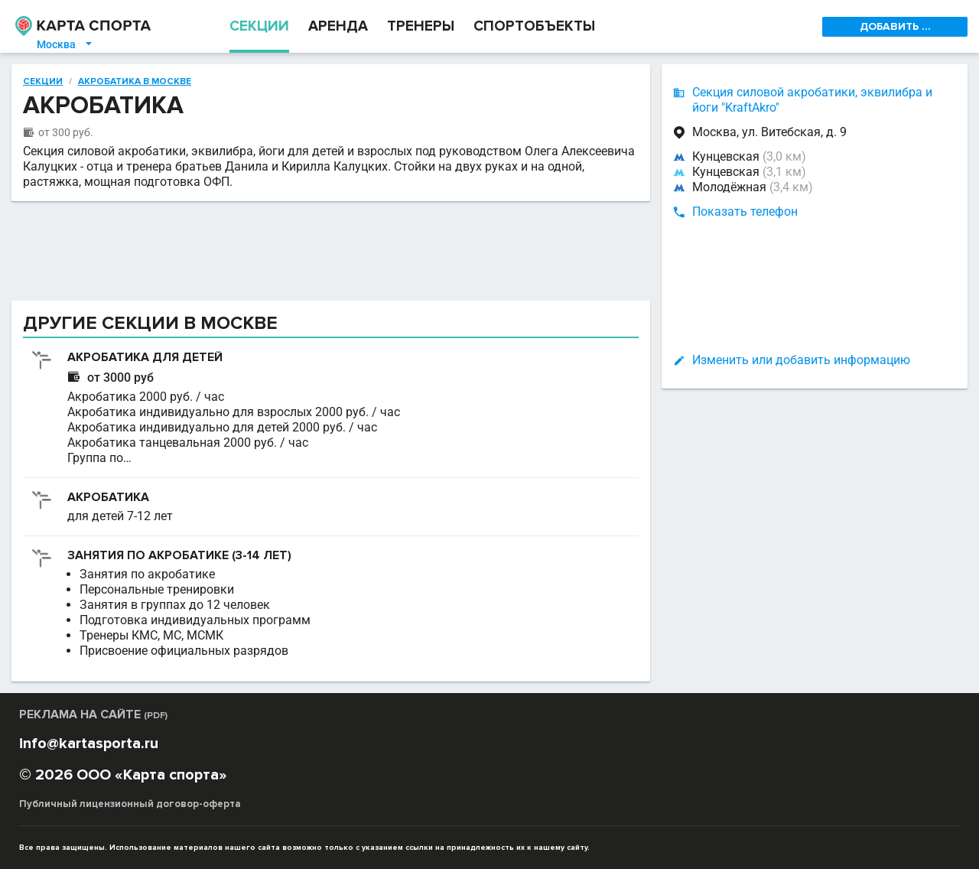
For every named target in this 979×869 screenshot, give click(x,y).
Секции (43, 82)
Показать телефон (745, 211)
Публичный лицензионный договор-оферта (130, 804)
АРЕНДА (338, 26)
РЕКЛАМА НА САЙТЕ (93, 714)
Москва (65, 44)
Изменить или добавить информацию (801, 360)
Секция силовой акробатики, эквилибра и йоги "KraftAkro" (812, 100)
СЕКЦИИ (259, 26)
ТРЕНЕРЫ (420, 26)
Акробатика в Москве (134, 82)
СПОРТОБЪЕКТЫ (534, 26)
